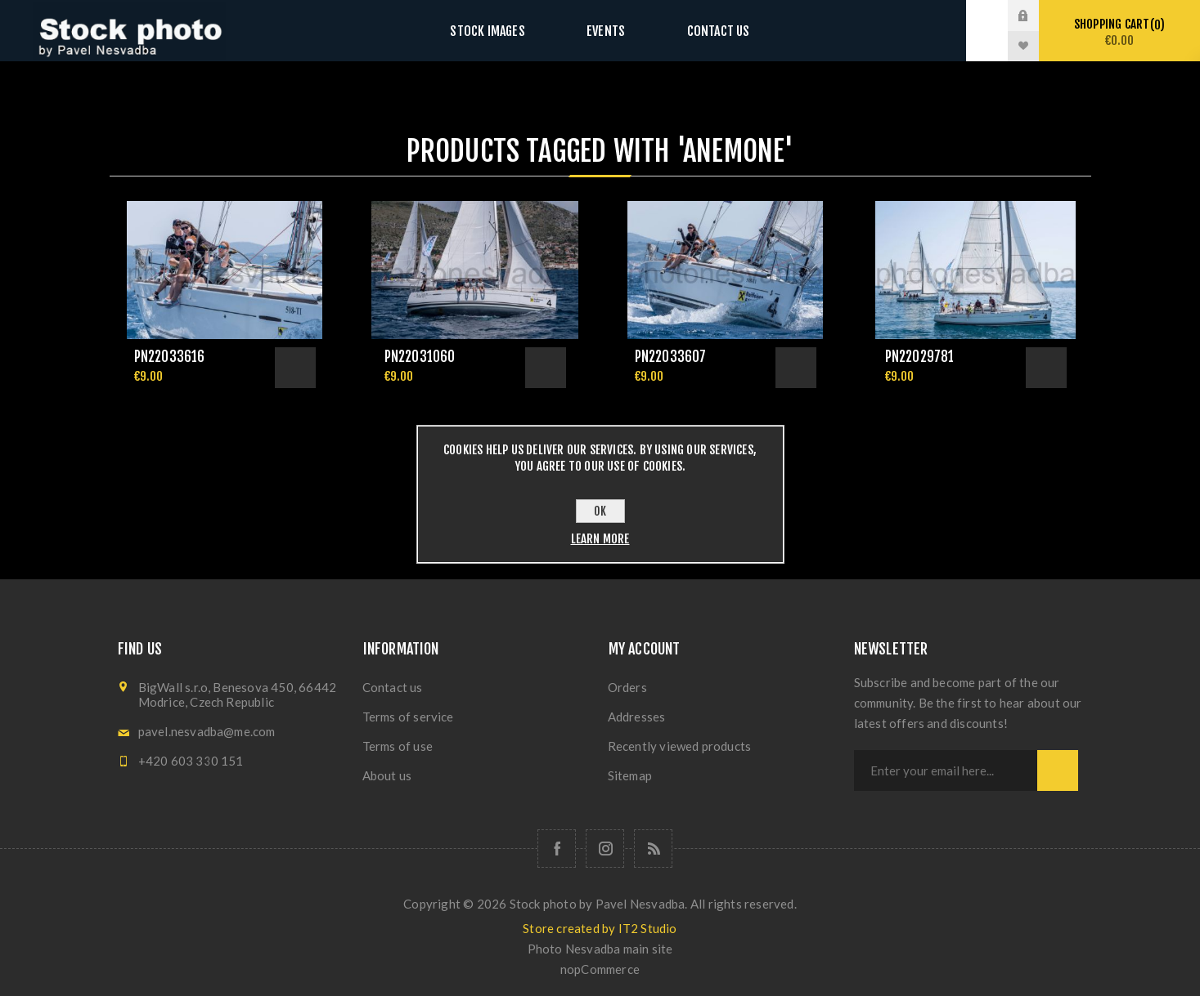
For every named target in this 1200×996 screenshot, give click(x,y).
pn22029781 (920, 356)
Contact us (701, 30)
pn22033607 (671, 356)
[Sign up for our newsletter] (945, 770)
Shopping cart (1119, 32)
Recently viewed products (680, 746)
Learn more (600, 539)
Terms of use (397, 746)
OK (600, 511)
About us (387, 775)
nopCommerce (600, 969)
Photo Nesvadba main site (600, 948)
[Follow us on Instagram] (605, 848)
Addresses (637, 716)
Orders (627, 687)
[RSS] (653, 848)
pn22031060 (420, 356)
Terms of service (408, 716)
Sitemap (630, 775)
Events (605, 30)
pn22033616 (169, 356)
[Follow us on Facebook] (556, 848)
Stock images (504, 30)
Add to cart (295, 367)
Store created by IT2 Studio (599, 928)
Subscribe (1057, 770)
